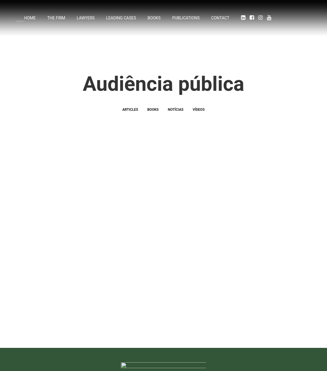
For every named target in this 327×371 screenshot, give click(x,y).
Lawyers (86, 19)
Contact (220, 19)
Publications (185, 19)
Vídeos (199, 119)
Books (153, 19)
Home (30, 19)
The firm (56, 19)
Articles (130, 119)
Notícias (176, 119)
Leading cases (121, 19)
